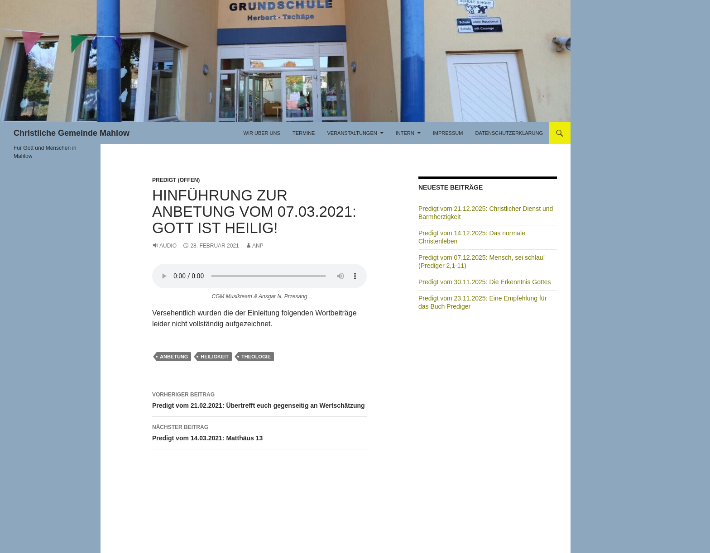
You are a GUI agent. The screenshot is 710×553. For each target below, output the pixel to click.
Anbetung (174, 356)
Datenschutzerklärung (509, 133)
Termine (304, 133)
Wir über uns (262, 133)
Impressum (448, 133)
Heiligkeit (215, 356)
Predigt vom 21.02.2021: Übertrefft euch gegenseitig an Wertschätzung (259, 399)
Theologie (256, 356)
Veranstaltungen (352, 133)
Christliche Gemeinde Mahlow (72, 133)
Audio (168, 246)
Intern (405, 133)
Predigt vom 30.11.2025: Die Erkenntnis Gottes (484, 282)
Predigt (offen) (176, 180)
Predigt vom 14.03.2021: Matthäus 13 (259, 432)
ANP (258, 246)
